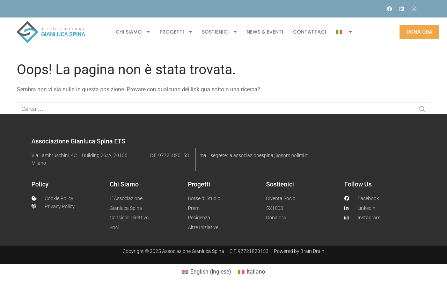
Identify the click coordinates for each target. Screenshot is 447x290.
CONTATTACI (309, 31)
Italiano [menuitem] (256, 271)
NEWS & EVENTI (265, 31)
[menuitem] (344, 32)
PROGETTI (176, 32)
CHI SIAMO (133, 32)
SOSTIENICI (219, 32)
